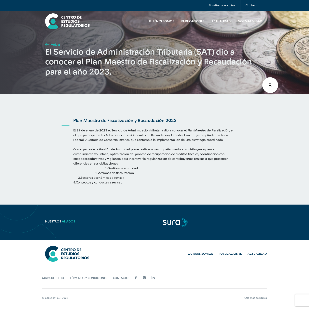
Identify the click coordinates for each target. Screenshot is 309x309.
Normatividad (250, 21)
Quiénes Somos (161, 21)
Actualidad (221, 21)
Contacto (252, 5)
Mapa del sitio (53, 278)
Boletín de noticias (222, 5)
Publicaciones (192, 21)
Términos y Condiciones (88, 278)
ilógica (263, 298)
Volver (52, 44)
